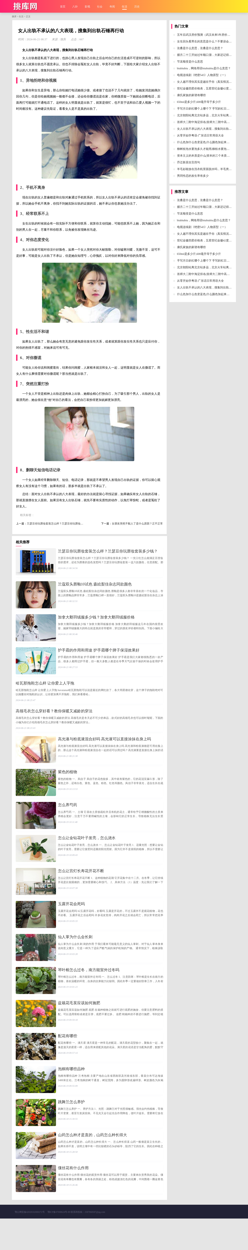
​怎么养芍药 (67, 816)
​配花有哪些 (67, 1059)
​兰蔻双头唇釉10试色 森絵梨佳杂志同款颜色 (95, 586)
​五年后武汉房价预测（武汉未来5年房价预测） (206, 34)
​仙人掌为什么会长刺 (75, 955)
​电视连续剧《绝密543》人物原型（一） (202, 75)
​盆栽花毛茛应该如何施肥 (79, 1024)
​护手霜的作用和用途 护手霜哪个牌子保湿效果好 (98, 655)
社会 (99, 6)
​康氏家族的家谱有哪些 (191, 95)
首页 (62, 6)
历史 (137, 6)
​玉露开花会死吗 (71, 920)
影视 (87, 6)
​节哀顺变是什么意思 (190, 61)
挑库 (14, 16)
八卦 (75, 6)
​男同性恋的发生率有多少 (193, 175)
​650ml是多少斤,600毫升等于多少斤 (199, 101)
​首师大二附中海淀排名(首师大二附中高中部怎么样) (209, 122)
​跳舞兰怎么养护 (71, 1128)
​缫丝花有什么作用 (73, 1198)
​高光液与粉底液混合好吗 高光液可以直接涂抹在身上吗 (104, 746)
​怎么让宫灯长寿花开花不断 (81, 885)
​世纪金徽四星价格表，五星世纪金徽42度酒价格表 (208, 88)
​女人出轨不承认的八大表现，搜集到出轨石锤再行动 (210, 128)
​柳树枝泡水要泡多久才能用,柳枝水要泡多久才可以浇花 (212, 148)
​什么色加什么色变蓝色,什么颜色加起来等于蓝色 (207, 142)
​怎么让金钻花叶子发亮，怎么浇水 (86, 850)
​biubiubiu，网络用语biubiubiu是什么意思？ (204, 68)
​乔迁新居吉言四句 (188, 162)
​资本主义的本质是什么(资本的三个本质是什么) (206, 155)
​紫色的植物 (67, 781)
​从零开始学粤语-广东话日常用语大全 (200, 135)
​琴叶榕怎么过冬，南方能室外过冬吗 (88, 989)
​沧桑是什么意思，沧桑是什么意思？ (200, 48)
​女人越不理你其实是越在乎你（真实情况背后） (207, 81)
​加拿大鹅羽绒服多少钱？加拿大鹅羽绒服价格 (96, 621)
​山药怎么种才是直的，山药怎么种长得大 (92, 1163)
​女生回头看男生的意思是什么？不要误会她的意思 (208, 41)
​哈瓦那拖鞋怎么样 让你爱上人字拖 (45, 690)
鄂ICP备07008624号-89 (59, 1243)
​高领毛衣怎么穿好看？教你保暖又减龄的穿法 (54, 718)
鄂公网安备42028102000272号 (30, 1243)
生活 (124, 6)
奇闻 (112, 6)
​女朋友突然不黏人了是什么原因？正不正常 (137, 523)
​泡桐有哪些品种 (71, 1093)
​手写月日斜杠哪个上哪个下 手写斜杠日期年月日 (207, 108)
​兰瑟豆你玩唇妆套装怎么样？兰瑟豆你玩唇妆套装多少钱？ (62, 523)
